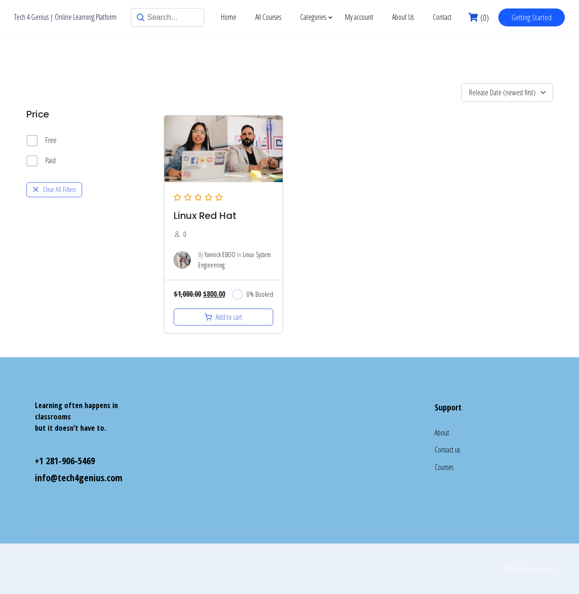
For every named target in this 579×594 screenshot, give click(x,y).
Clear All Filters (54, 189)
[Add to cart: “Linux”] (224, 317)
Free (41, 140)
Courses (444, 467)
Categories (313, 17)
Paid (41, 161)
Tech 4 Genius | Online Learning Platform (65, 17)
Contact (442, 17)
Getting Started (532, 17)
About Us (403, 17)
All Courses (268, 17)
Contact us (447, 449)
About (442, 432)
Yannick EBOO (219, 254)
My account (359, 17)
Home (228, 17)
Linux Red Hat (205, 215)
